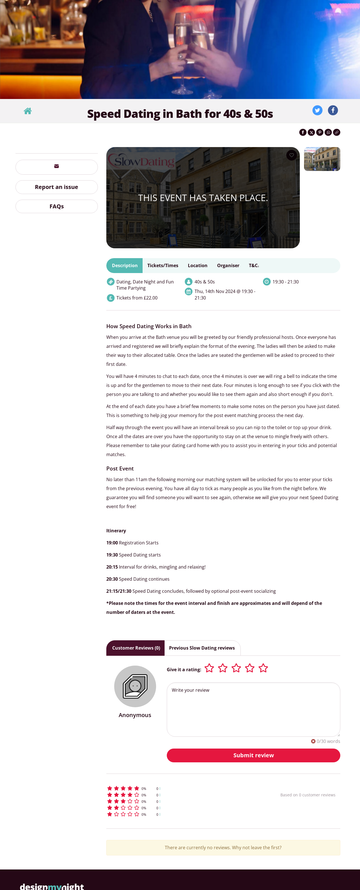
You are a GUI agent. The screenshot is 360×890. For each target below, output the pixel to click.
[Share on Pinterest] (319, 132)
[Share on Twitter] (311, 132)
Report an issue (56, 187)
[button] (183, 788)
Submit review (253, 755)
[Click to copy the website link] (336, 132)
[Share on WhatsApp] (328, 132)
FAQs (57, 206)
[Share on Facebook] (303, 132)
